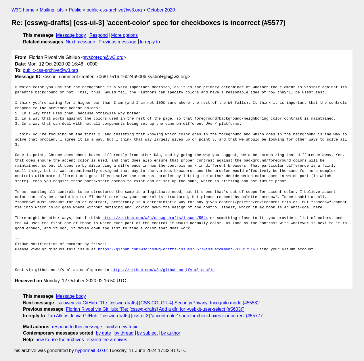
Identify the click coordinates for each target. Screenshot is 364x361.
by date (103, 333)
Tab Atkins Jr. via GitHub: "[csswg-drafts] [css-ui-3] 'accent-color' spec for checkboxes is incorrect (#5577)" (155, 315)
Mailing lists (52, 9)
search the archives (107, 339)
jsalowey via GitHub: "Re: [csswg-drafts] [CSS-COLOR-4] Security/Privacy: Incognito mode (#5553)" (158, 302)
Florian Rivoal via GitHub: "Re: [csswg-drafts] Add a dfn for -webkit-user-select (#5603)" (155, 309)
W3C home (23, 9)
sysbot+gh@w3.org (104, 57)
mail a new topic (122, 326)
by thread (124, 333)
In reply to (150, 41)
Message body (71, 35)
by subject (147, 333)
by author (170, 333)
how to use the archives (60, 339)
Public (75, 9)
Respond (98, 35)
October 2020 (161, 9)
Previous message (118, 41)
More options (124, 35)
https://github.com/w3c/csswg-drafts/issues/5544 (155, 218)
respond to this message (77, 326)
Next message (80, 41)
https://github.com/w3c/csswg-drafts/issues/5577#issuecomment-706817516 (176, 249)
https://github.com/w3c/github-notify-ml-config (162, 270)
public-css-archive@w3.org (114, 9)
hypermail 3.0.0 (90, 350)
